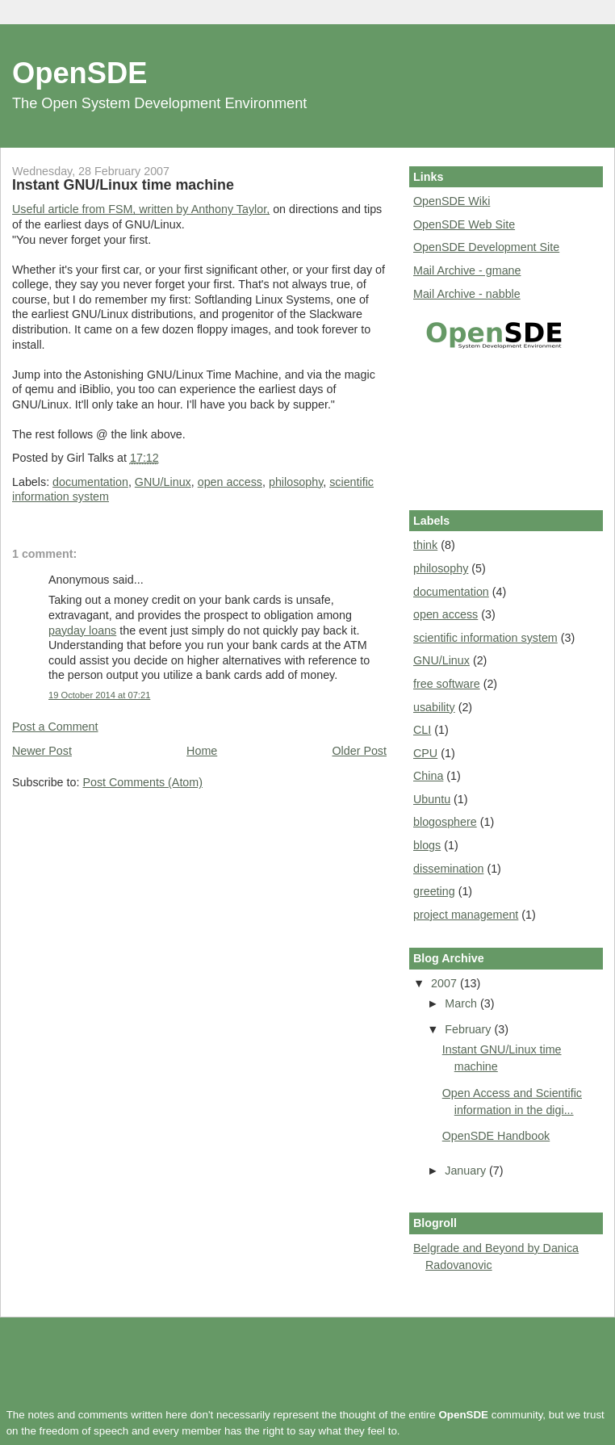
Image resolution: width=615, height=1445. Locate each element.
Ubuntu (431, 799)
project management (465, 914)
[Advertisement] (486, 427)
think (425, 544)
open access (230, 481)
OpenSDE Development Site (486, 247)
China (428, 775)
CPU (425, 753)
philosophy (296, 481)
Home (201, 750)
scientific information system (485, 637)
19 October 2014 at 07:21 (99, 695)
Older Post (359, 750)
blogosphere (445, 821)
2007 (445, 983)
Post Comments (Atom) (142, 782)
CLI (422, 729)
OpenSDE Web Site (464, 224)
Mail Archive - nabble (467, 293)
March (462, 1003)
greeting (434, 891)
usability (434, 707)
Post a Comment (55, 726)
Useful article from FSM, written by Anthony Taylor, (141, 209)
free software (446, 683)
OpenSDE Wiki (451, 201)
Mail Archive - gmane (467, 270)
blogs (427, 845)
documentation (90, 481)
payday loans (82, 630)
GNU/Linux (163, 481)
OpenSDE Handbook (496, 1135)
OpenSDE (79, 73)
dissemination (448, 868)
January (467, 1170)
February (469, 1029)
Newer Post (42, 750)
